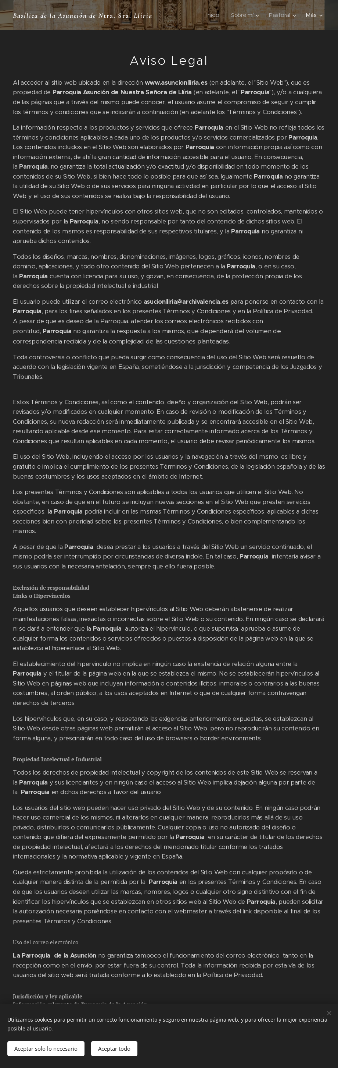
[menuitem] (213, 15)
